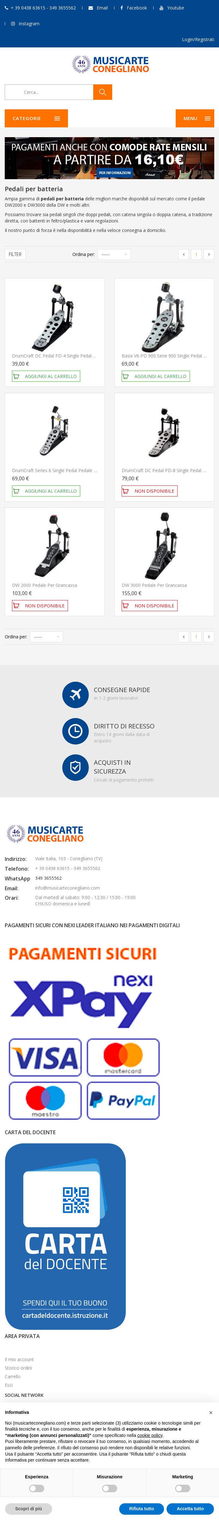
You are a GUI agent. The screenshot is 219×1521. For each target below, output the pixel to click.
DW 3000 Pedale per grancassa (154, 585)
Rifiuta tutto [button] (141, 1508)
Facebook (137, 8)
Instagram (29, 24)
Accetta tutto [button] (190, 1508)
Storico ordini (18, 1368)
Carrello (13, 1376)
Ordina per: (83, 254)
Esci (9, 1385)
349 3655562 (48, 878)
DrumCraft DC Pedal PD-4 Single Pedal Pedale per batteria (72, 356)
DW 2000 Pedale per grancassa (44, 585)
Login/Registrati (198, 39)
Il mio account (19, 1359)
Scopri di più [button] (28, 1508)
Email (102, 8)
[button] (211, 1413)
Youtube (175, 8)
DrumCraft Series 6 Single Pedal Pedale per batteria (65, 470)
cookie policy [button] (149, 1435)
